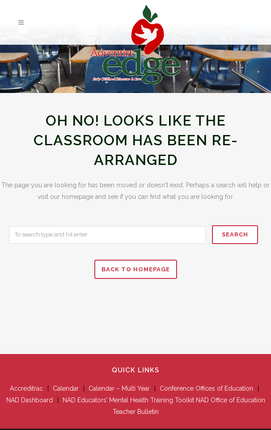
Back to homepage (136, 269)
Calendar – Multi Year (119, 388)
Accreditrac (26, 388)
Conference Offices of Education (206, 388)
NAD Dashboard (29, 400)
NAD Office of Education (230, 400)
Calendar (66, 388)
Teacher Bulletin (136, 411)
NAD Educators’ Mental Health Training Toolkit (128, 400)
